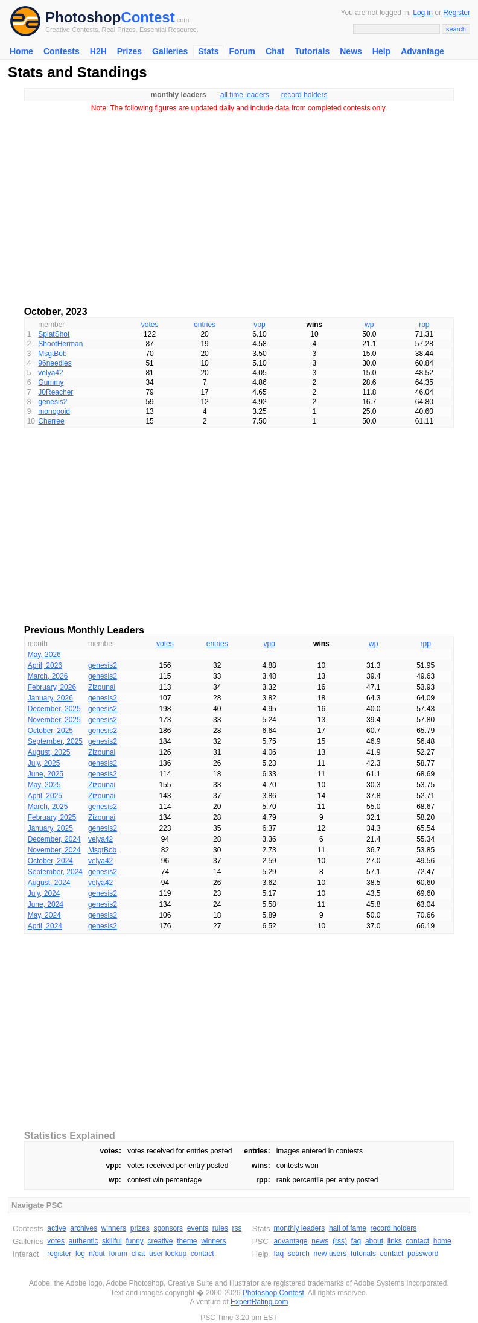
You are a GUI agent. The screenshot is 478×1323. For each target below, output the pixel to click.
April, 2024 (45, 926)
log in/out (90, 1253)
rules (220, 1228)
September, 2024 (55, 872)
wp (369, 324)
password (422, 1253)
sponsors (168, 1228)
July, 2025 (44, 763)
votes (150, 324)
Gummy (50, 382)
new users (330, 1253)
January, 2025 (50, 828)
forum (118, 1253)
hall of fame (347, 1228)
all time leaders (244, 94)
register (59, 1253)
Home (21, 51)
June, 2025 (45, 774)
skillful (112, 1241)
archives (83, 1228)
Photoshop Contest (273, 1293)
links (394, 1241)
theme (187, 1241)
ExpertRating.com (259, 1302)
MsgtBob (52, 353)
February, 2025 (52, 817)
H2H (98, 51)
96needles (54, 363)
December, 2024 (54, 839)
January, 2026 (50, 698)
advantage (290, 1241)
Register (456, 12)
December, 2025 (54, 709)
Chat (275, 51)
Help (381, 51)
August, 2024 (49, 882)
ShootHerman (60, 344)
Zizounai (101, 687)
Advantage (422, 51)
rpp (424, 324)
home (442, 1241)
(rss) (340, 1241)
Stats (208, 51)
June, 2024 (45, 904)
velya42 (50, 373)
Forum (242, 51)
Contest (147, 17)
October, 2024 (50, 861)
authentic (83, 1241)
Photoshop (83, 17)
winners (113, 1228)
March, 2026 (48, 676)
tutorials (363, 1253)
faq (356, 1241)
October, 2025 (50, 730)
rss (237, 1228)
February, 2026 (52, 687)
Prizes (129, 51)
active (56, 1228)
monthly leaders (299, 1228)
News (351, 51)
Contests (61, 51)
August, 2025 (49, 752)
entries (204, 324)
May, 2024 (44, 915)
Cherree (51, 421)
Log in (423, 12)
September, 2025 (55, 741)
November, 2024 (54, 850)
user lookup (167, 1253)
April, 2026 (45, 665)
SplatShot (53, 334)
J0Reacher (55, 392)
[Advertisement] (239, 205)
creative (160, 1241)
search (299, 1253)
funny (134, 1241)
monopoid (54, 411)
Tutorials (312, 51)
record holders (304, 94)
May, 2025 (44, 785)
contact (202, 1253)
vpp (259, 324)
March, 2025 (48, 806)
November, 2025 (54, 719)
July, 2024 (44, 893)
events (197, 1228)
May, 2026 (44, 654)
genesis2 (52, 402)
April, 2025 (45, 796)
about (374, 1241)
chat (138, 1253)
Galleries (170, 51)
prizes (140, 1228)
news (319, 1241)
